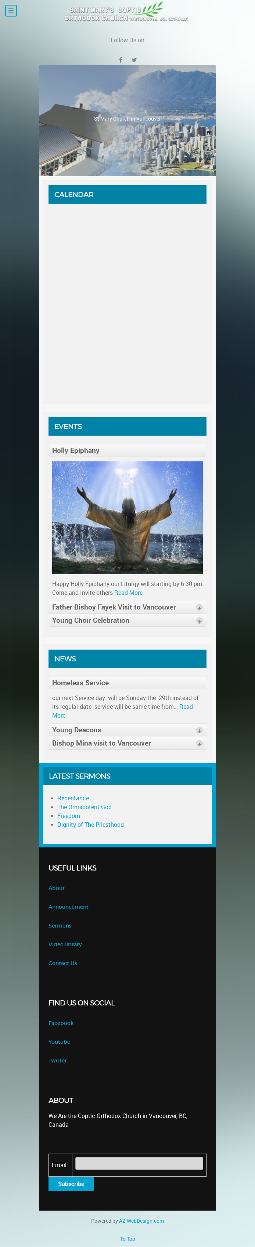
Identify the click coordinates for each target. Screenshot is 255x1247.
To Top (127, 1239)
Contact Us (63, 963)
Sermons (60, 926)
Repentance (73, 798)
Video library (65, 944)
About (57, 888)
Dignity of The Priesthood (90, 824)
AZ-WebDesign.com (141, 1221)
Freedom (68, 815)
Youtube (59, 1042)
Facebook (61, 1023)
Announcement (69, 907)
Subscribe (71, 1183)
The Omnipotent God (84, 807)
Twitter (58, 1061)
